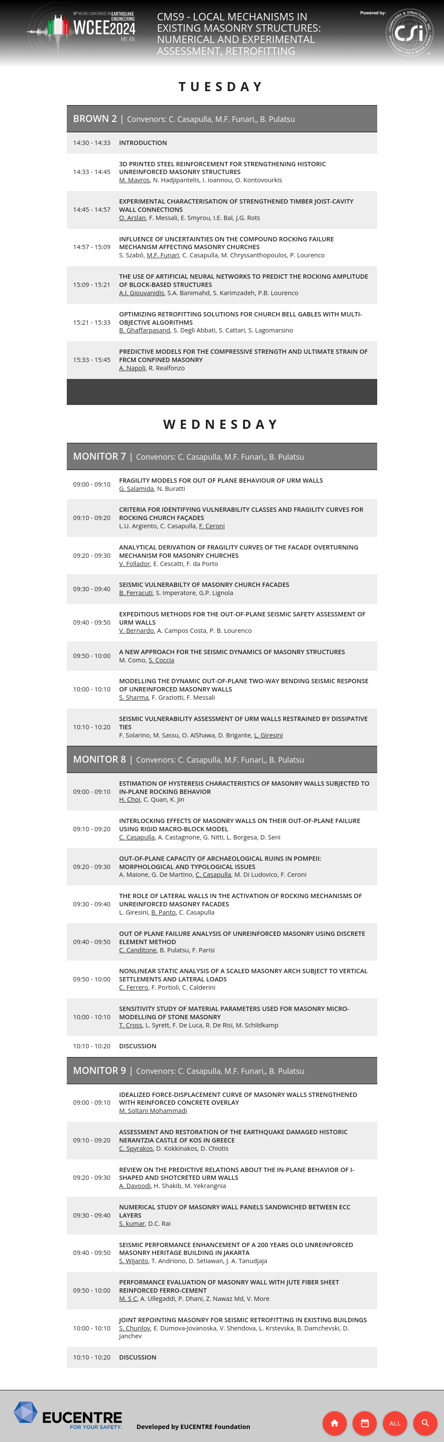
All (395, 1423)
